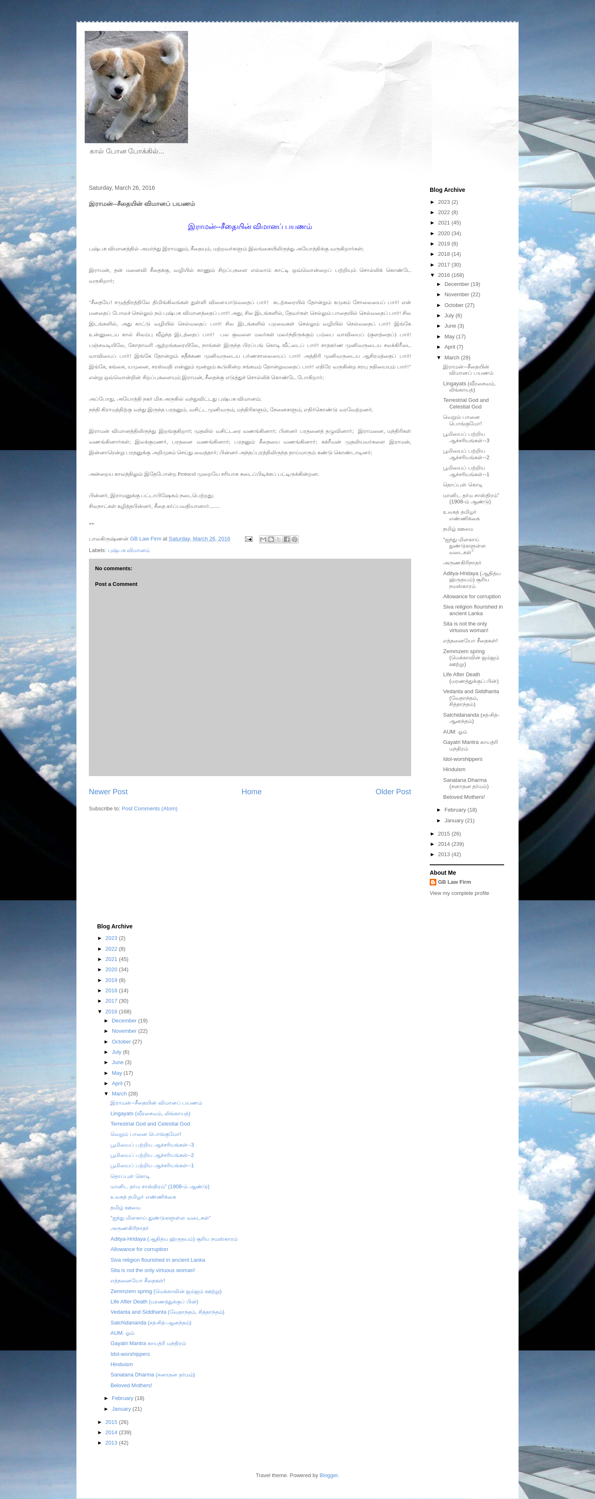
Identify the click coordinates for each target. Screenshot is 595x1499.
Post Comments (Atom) (150, 808)
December (458, 284)
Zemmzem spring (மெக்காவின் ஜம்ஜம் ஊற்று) (471, 657)
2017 (445, 265)
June (451, 326)
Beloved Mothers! (464, 797)
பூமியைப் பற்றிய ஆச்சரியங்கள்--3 (466, 437)
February (456, 810)
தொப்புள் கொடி (463, 485)
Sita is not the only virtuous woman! (465, 627)
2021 (445, 223)
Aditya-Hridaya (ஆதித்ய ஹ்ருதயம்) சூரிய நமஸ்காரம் (471, 579)
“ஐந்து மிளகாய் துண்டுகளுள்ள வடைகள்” (464, 545)
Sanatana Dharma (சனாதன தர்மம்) (465, 783)
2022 (445, 212)
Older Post (393, 792)
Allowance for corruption (471, 596)
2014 (445, 844)
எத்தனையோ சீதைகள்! (470, 640)
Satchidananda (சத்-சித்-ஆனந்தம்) (471, 718)
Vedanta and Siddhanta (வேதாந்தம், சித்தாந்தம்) (471, 697)
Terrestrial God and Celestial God (466, 403)
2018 (445, 254)
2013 (445, 854)
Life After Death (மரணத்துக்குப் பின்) (470, 677)
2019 (445, 244)
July (450, 315)
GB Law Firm (454, 882)
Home (252, 792)
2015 (445, 834)
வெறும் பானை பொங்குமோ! (462, 420)
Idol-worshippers (462, 759)
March (453, 357)
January (455, 820)
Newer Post (108, 792)
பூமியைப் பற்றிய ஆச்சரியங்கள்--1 (466, 471)
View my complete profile (459, 893)
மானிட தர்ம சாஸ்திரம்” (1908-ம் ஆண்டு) (471, 498)
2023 (445, 202)
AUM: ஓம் (454, 732)
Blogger (329, 1475)
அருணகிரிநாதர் (462, 562)
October (455, 305)
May (450, 336)
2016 (445, 275)
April (451, 347)
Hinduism (454, 769)
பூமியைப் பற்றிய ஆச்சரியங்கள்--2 (466, 454)
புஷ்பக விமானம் (129, 550)
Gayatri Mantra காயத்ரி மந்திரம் (148, 1343)
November (458, 294)
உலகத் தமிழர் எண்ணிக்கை (461, 515)
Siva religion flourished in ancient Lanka (473, 610)
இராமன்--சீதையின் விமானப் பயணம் (468, 370)
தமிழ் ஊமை (458, 529)
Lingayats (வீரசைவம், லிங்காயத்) (469, 386)
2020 (445, 233)
